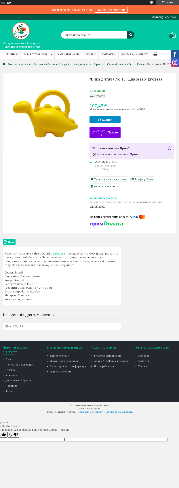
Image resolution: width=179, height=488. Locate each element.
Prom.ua (106, 405)
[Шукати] (130, 33)
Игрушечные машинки (64, 361)
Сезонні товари (116, 64)
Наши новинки (68, 54)
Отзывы (90, 54)
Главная (11, 54)
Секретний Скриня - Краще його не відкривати (62, 64)
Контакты (108, 54)
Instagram (144, 361)
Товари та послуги (19, 64)
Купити (107, 120)
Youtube (143, 366)
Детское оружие (60, 355)
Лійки (140, 64)
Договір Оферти (104, 366)
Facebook (143, 355)
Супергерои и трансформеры (68, 366)
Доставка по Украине (18, 380)
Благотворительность (108, 355)
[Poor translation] (13, 435)
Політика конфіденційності (119, 411)
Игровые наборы (60, 371)
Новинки (11, 385)
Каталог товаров (35, 54)
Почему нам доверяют (19, 364)
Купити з (107, 133)
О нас (8, 359)
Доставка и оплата (134, 54)
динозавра (58, 253)
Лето (131, 64)
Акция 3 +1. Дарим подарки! (111, 361)
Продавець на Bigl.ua (89, 408)
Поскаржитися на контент (90, 411)
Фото (8, 391)
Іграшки (99, 64)
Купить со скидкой (111, 10)
